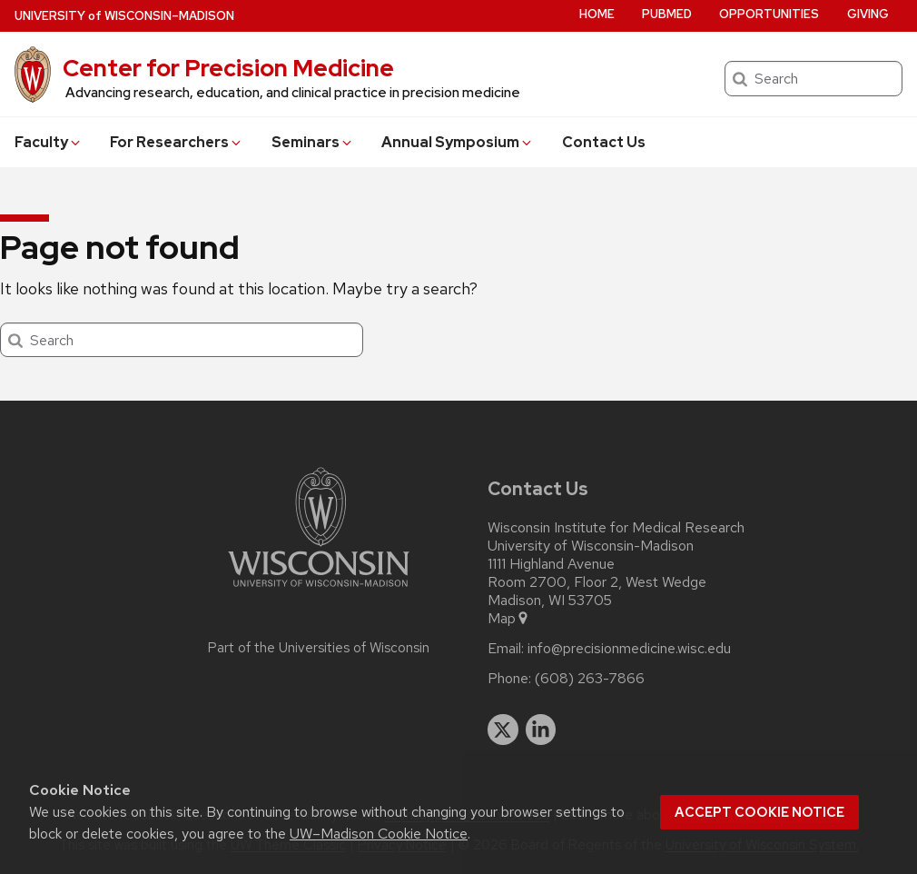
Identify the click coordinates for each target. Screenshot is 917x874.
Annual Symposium (457, 142)
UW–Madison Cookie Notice (379, 833)
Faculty (49, 142)
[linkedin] (541, 729)
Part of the (318, 648)
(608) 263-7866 (590, 679)
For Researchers (176, 142)
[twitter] (503, 729)
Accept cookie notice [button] (759, 812)
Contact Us (604, 142)
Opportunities (769, 14)
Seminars (312, 142)
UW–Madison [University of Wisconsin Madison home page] (124, 16)
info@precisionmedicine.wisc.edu (629, 649)
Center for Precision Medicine (228, 68)
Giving (868, 14)
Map (509, 619)
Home (597, 14)
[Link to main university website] (318, 590)
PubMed (667, 14)
